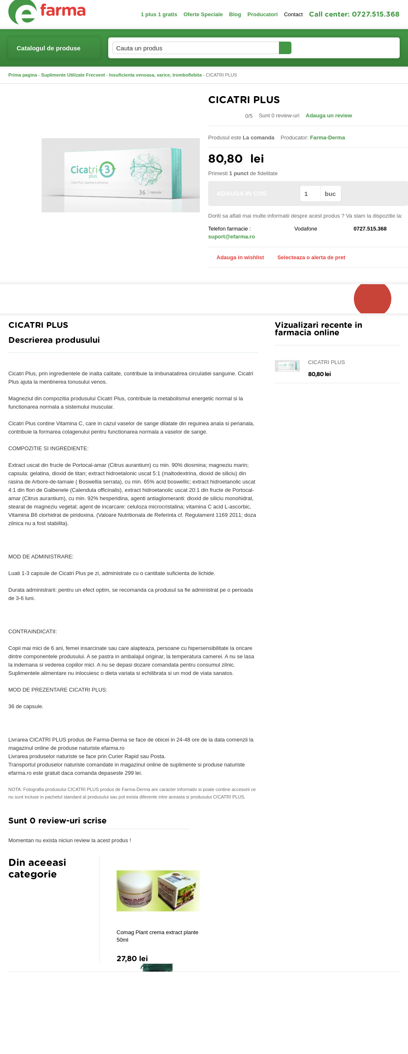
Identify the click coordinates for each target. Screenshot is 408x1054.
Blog (235, 14)
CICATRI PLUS (326, 362)
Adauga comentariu (229, 823)
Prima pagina (22, 74)
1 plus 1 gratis (159, 14)
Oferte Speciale (203, 14)
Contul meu (320, 48)
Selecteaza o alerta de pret (307, 257)
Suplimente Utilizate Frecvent (73, 74)
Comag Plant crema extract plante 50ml (158, 936)
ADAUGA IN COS (253, 193)
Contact (293, 14)
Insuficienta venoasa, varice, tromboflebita (155, 74)
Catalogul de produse (48, 51)
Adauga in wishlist (236, 257)
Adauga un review (329, 115)
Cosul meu (372, 48)
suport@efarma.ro (231, 236)
